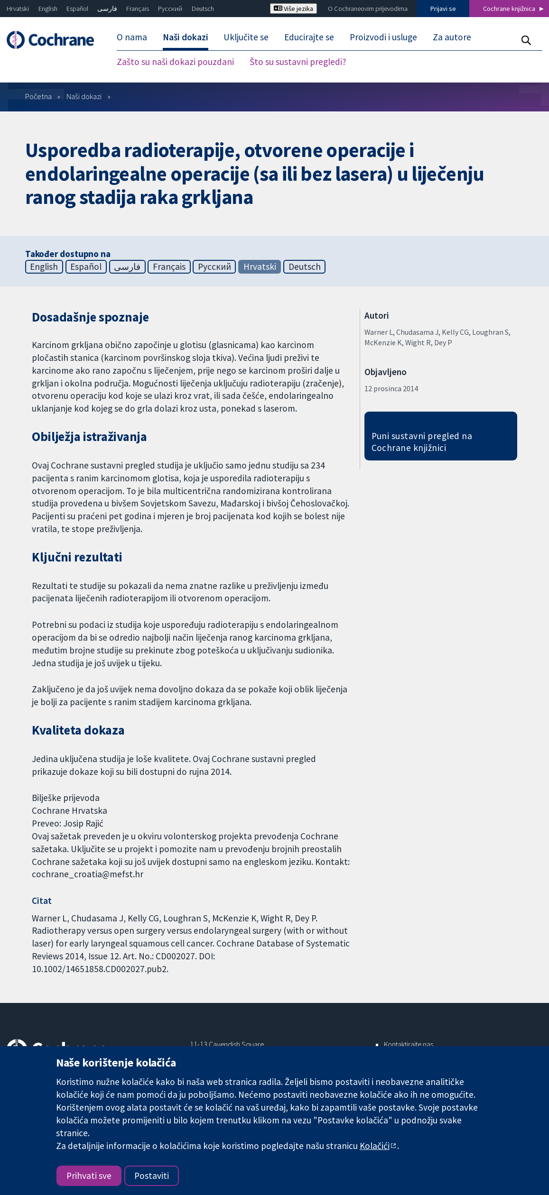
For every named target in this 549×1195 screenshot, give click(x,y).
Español (77, 8)
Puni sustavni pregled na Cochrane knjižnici (422, 441)
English (47, 8)
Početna (38, 96)
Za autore (452, 37)
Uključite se (246, 37)
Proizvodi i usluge (383, 37)
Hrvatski (18, 8)
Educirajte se (309, 37)
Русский (170, 8)
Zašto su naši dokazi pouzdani (175, 61)
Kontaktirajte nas (408, 1044)
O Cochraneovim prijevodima (368, 8)
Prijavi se (443, 8)
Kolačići (375, 1145)
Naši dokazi (185, 37)
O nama (132, 37)
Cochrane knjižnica (509, 8)
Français (137, 8)
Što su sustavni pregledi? (298, 61)
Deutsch (203, 8)
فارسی (107, 8)
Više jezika (293, 8)
